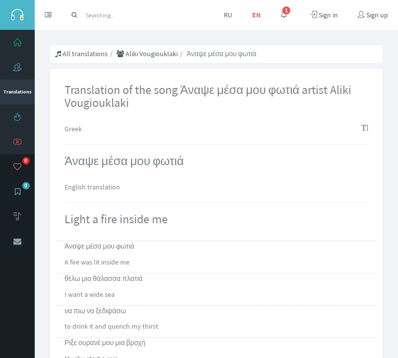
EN (256, 14)
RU (228, 14)
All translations (81, 53)
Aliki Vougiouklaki (147, 53)
